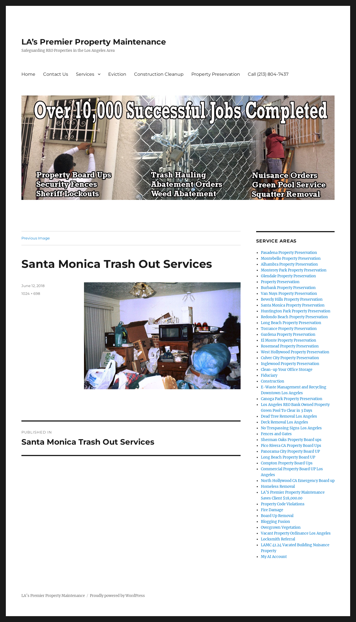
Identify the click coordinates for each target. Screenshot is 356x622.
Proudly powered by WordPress (117, 595)
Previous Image (35, 238)
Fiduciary (269, 375)
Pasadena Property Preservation (289, 252)
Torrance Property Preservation (289, 328)
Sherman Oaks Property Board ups (291, 439)
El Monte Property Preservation (288, 340)
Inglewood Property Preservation (290, 363)
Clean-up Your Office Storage (286, 369)
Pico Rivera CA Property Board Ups (291, 445)
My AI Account (274, 556)
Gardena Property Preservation (288, 334)
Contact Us (55, 74)
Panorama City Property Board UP (290, 451)
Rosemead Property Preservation (290, 346)
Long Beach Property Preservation (291, 322)
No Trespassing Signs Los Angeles (291, 428)
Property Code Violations (283, 504)
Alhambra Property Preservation (289, 264)
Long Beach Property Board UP (288, 457)
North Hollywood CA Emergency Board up (298, 480)
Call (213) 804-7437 (268, 74)
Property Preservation (215, 74)
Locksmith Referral (278, 539)
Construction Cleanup (159, 74)
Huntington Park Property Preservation (295, 311)
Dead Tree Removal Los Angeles (289, 416)
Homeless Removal (278, 486)
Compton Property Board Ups (287, 463)
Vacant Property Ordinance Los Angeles (296, 533)
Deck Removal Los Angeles (284, 422)
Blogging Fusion (275, 521)
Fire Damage (272, 510)
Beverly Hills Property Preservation (292, 299)
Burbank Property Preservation (288, 287)
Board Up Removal (277, 515)
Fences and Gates (276, 434)
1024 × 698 (30, 293)
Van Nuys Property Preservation (289, 293)
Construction (272, 381)
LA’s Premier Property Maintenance (93, 41)
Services (85, 74)
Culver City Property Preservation (290, 358)
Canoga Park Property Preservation (291, 398)
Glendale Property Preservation (288, 276)
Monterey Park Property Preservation (294, 270)
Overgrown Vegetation (281, 527)
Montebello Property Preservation (291, 258)
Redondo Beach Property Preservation (294, 317)
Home (28, 74)
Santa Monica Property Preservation (293, 305)
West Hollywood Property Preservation (295, 352)
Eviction (117, 74)
